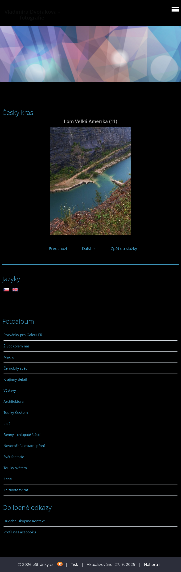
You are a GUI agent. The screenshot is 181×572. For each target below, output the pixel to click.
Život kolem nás (16, 346)
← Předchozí (55, 248)
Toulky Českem (16, 412)
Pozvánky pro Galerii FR (23, 334)
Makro (9, 357)
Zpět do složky (124, 248)
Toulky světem (15, 467)
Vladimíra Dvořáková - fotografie (32, 14)
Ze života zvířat (16, 489)
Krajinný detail (15, 379)
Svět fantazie (14, 456)
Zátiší (8, 478)
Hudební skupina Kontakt (24, 521)
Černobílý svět (15, 368)
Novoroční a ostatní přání (24, 445)
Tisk (74, 564)
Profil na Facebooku (20, 532)
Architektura (14, 401)
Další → (89, 248)
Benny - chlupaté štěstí (22, 434)
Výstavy (10, 390)
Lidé (7, 423)
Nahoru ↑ (152, 564)
